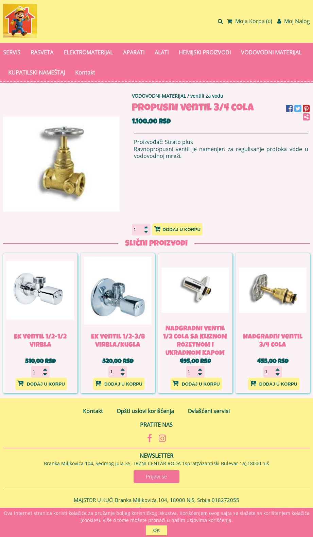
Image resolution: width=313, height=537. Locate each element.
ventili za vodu (206, 96)
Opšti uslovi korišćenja (145, 411)
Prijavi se (156, 476)
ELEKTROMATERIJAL (88, 52)
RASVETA (42, 52)
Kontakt (85, 72)
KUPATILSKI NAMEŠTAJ (36, 72)
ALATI (162, 52)
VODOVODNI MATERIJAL (271, 52)
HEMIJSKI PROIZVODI (205, 52)
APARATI (133, 52)
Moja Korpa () (249, 21)
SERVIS (11, 52)
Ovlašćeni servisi (209, 411)
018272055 (225, 500)
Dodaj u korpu (177, 228)
